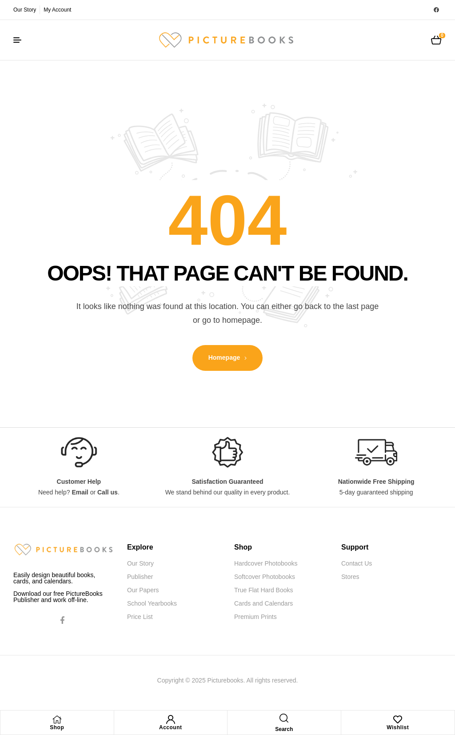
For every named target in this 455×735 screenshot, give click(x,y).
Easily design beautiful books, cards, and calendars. (54, 578)
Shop (57, 727)
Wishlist (398, 727)
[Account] (170, 719)
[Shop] (56, 719)
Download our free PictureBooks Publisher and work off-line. (58, 596)
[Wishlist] (397, 719)
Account (170, 727)
